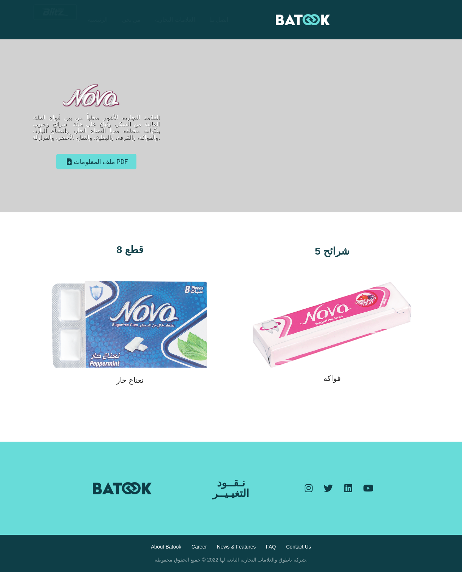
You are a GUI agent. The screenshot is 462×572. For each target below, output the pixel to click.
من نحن (131, 20)
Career (199, 547)
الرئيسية (98, 20)
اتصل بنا (218, 20)
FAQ (271, 547)
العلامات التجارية (175, 20)
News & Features (236, 547)
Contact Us (298, 547)
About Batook (166, 547)
